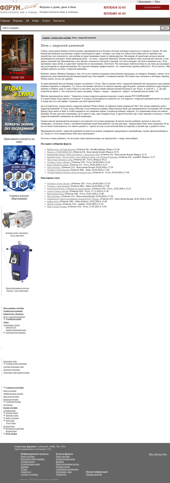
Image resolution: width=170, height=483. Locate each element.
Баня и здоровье (9, 391)
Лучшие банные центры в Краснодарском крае (69, 172)
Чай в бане (10, 420)
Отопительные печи (30, 464)
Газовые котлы (28, 461)
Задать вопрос (152, 7)
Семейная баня (9, 411)
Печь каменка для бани (13, 308)
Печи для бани (28, 456)
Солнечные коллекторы (67, 469)
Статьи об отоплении (16, 356)
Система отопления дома (13, 367)
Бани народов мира (11, 396)
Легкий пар (8, 405)
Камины (25, 467)
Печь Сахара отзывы (57, 206)
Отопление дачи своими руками (16, 372)
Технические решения (13, 311)
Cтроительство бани (15, 387)
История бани (9, 426)
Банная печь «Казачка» (13, 314)
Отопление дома (10, 361)
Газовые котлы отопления (16, 363)
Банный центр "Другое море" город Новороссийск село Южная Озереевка (82, 157)
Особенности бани (13, 402)
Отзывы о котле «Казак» (58, 162)
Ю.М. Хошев (11, 434)
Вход (157, 1)
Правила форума (94, 474)
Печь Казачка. (53, 167)
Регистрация (144, 1)
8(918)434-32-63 (115, 7)
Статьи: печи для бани (61, 38)
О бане (24, 469)
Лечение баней (12, 413)
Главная (5, 20)
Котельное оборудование (32, 459)
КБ (27, 20)
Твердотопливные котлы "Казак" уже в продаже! (17, 289)
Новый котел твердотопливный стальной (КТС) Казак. (73, 199)
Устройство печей (13, 319)
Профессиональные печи (16, 330)
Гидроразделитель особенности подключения (69, 188)
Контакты (59, 20)
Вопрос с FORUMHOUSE (59, 152)
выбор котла (53, 201)
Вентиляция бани (55, 194)
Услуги (46, 20)
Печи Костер (11, 327)
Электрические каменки (15, 332)
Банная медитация (10, 399)
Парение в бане (12, 415)
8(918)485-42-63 (115, 13)
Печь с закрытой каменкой (14, 317)
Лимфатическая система (13, 394)
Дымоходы (26, 472)
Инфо (35, 20)
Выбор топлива (54, 204)
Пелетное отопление (11, 370)
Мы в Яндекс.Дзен (158, 454)
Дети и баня (11, 423)
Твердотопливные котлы (67, 464)
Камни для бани (10, 408)
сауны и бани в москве (58, 191)
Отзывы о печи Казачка (58, 170)
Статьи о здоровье (29, 474)
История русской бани (15, 428)
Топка (6, 322)
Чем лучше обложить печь (59, 159)
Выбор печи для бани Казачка (61, 149)
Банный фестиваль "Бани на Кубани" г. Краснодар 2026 (73, 154)
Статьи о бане (12, 383)
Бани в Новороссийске (58, 165)
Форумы (18, 20)
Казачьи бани (11, 431)
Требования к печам (11, 325)
